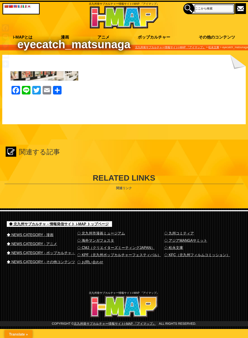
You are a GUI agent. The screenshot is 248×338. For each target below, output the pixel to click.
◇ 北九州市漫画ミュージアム (101, 233)
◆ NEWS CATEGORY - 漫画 (30, 235)
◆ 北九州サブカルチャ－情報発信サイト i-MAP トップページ (59, 224)
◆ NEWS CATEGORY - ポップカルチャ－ (41, 253)
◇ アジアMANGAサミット (185, 240)
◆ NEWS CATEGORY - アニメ (32, 244)
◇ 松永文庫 (173, 248)
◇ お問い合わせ (90, 262)
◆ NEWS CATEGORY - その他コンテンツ (41, 262)
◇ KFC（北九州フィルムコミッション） (197, 255)
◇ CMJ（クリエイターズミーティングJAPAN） (116, 248)
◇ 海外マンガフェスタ (95, 240)
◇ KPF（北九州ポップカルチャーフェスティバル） (119, 255)
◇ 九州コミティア (179, 233)
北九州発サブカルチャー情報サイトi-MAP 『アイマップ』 (115, 333)
